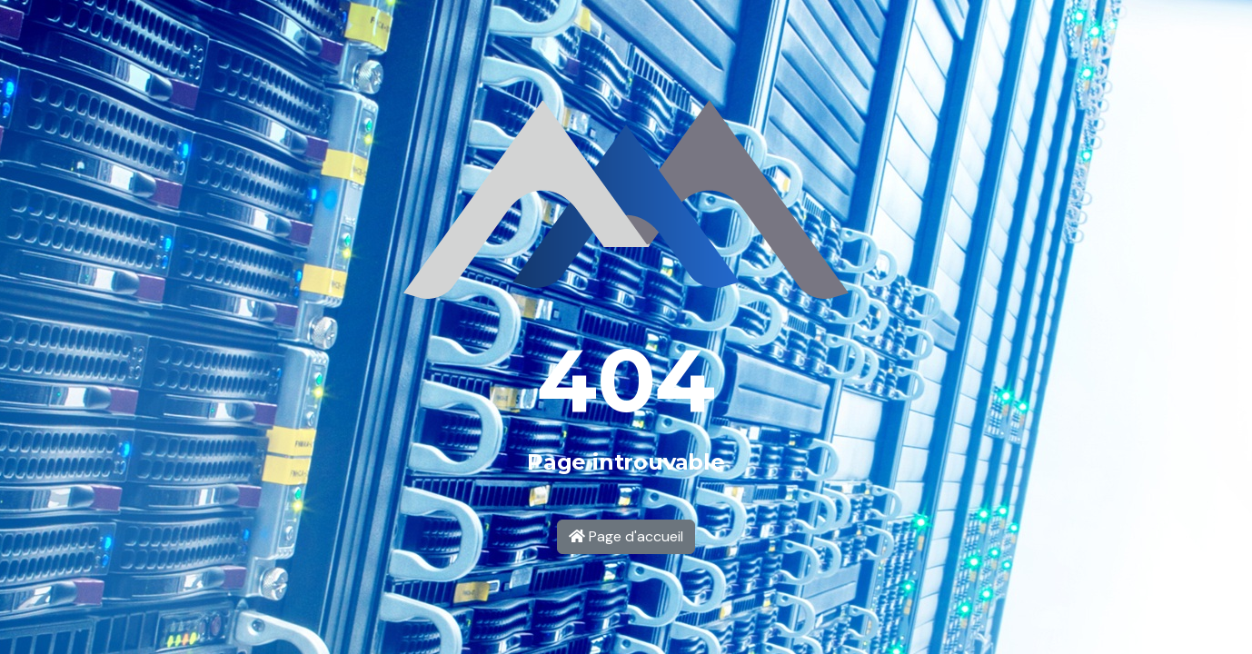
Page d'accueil (626, 536)
